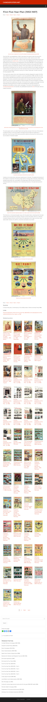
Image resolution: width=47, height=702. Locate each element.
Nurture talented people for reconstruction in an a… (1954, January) (28, 336)
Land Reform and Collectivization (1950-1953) (12, 679)
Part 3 (11, 14)
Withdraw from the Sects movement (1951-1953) (12, 692)
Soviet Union (15, 61)
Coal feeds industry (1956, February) (37, 535)
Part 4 (15, 14)
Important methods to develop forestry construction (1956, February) (28, 582)
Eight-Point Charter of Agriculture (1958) (11, 653)
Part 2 (7, 14)
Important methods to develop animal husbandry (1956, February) (7, 560)
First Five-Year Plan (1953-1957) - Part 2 (10, 666)
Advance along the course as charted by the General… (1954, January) (17, 359)
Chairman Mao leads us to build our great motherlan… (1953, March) (7, 336)
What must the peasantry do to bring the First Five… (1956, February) (27, 465)
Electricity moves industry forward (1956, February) (17, 535)
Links (4, 310)
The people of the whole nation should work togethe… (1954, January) (28, 359)
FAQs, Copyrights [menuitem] (21, 699)
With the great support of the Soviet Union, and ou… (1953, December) (17, 336)
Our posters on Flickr (8, 635)
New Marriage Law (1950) (7, 681)
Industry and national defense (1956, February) (17, 603)
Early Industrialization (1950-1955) (9, 650)
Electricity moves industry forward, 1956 (23, 298)
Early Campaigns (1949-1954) (8, 648)
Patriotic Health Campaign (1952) (9, 686)
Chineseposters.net (11, 2)
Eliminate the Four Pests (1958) (9, 661)
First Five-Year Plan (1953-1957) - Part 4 (10, 671)
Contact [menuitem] (28, 699)
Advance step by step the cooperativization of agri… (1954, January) (7, 359)
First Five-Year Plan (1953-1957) (8, 663)
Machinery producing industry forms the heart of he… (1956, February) (38, 560)
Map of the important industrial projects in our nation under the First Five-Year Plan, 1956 (23, 212)
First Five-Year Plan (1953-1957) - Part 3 (10, 668)
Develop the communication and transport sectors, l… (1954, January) (38, 336)
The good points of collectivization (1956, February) (38, 443)
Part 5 (18, 14)
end (33, 86)
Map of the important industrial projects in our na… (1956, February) (28, 506)
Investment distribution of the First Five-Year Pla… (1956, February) (7, 512)
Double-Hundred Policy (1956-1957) (9, 645)
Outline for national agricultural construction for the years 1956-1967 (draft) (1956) (20, 684)
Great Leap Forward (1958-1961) (9, 676)
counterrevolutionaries (8, 86)
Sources (5, 305)
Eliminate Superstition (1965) (8, 658)
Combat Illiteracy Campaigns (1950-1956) (11, 643)
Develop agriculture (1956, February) (17, 443)
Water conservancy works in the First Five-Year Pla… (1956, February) (28, 560)
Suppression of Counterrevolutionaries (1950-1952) (13, 689)
